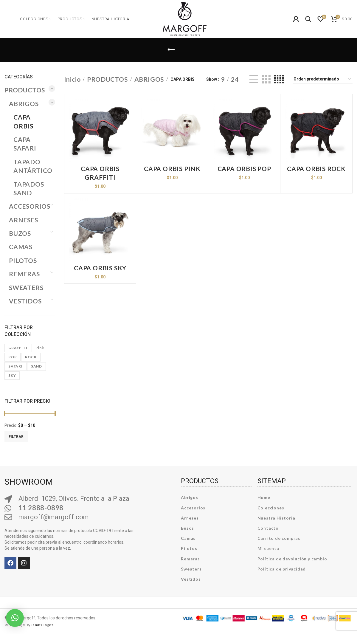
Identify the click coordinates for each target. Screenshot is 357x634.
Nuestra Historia (276, 517)
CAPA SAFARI (24, 144)
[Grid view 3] (266, 79)
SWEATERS (26, 287)
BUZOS (20, 233)
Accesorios (193, 507)
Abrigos (189, 497)
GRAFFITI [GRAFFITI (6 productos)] (17, 347)
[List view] (253, 79)
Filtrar (16, 437)
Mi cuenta (268, 548)
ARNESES (23, 220)
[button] (15, 618)
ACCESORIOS (28, 206)
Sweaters (191, 568)
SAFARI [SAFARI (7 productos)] (15, 366)
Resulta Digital (43, 625)
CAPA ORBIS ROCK (316, 168)
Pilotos (189, 548)
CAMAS (20, 246)
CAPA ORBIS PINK (172, 168)
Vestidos (191, 579)
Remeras (190, 558)
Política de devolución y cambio (292, 558)
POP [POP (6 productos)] (12, 357)
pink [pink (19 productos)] (39, 347)
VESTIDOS (25, 301)
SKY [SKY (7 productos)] (12, 375)
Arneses (190, 517)
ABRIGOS (24, 103)
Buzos (187, 528)
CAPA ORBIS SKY (100, 268)
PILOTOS (23, 260)
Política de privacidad (281, 568)
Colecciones (270, 507)
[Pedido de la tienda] (323, 79)
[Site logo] (185, 18)
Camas (188, 538)
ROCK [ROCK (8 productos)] (30, 357)
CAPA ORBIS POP (244, 168)
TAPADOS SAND (28, 188)
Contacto (268, 528)
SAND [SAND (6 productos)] (36, 366)
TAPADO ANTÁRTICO (30, 166)
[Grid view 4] (279, 79)
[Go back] (171, 50)
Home (263, 497)
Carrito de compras (278, 538)
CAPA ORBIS (23, 121)
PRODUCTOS (24, 90)
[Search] (308, 19)
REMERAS (24, 274)
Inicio (72, 79)
